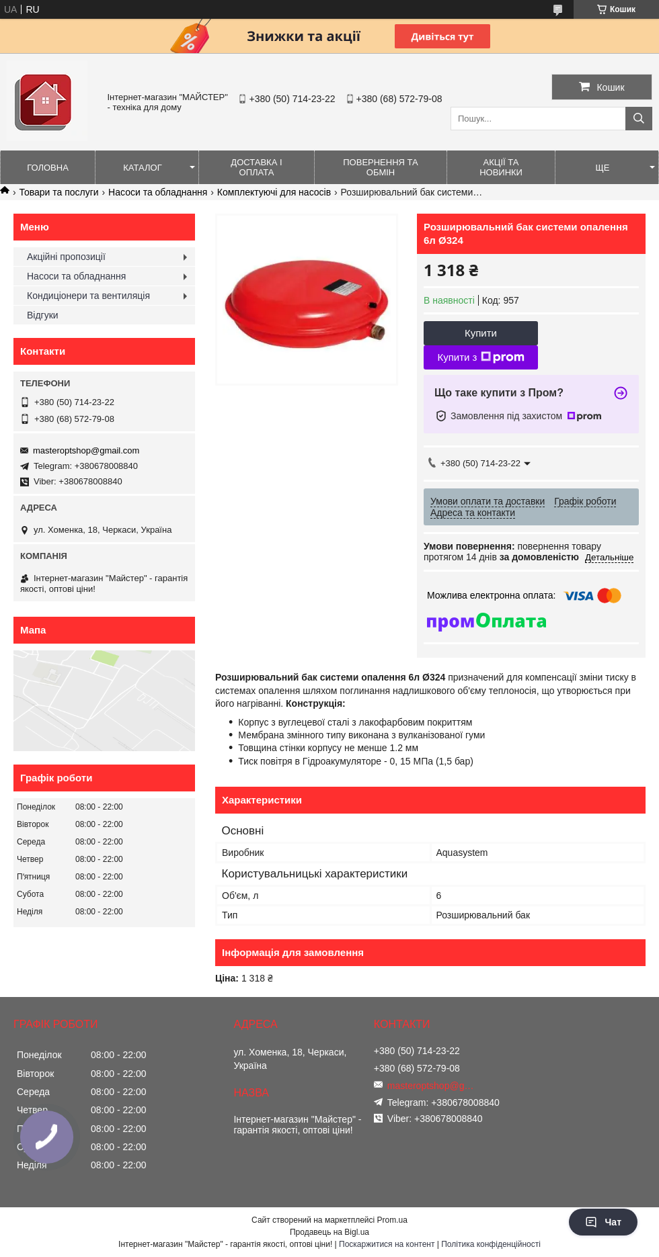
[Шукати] (638, 118)
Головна (48, 168)
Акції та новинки (500, 167)
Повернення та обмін (380, 167)
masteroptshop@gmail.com (86, 450)
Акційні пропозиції (66, 256)
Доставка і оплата (256, 167)
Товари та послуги (58, 192)
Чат (603, 1222)
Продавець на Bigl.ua (329, 1232)
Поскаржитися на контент (386, 1244)
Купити (481, 333)
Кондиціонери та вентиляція (88, 295)
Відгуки (43, 315)
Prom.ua (392, 1220)
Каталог (142, 168)
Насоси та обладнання (157, 192)
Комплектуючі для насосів (274, 192)
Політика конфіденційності (491, 1244)
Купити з (480, 357)
